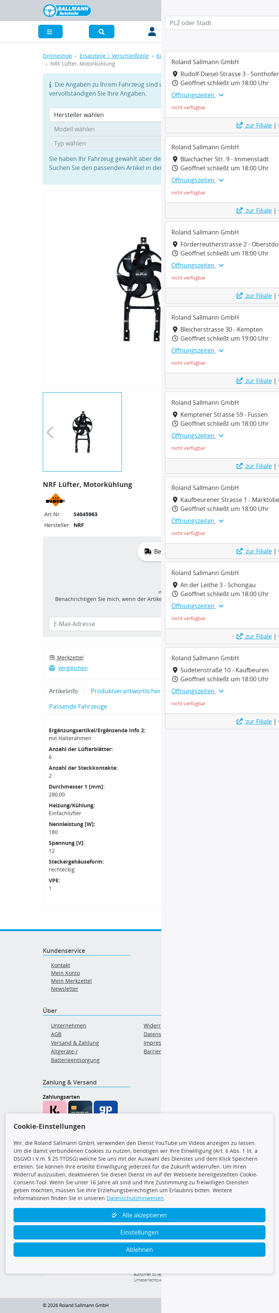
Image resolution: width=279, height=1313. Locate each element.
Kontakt (60, 965)
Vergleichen (68, 668)
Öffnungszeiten (197, 95)
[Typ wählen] (139, 143)
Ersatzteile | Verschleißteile (114, 55)
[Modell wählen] (139, 129)
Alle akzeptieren (139, 1215)
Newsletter (64, 988)
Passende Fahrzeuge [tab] (78, 706)
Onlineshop (57, 55)
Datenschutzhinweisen (135, 1198)
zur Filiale (254, 125)
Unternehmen (68, 1025)
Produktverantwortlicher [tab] (126, 691)
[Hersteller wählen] (139, 115)
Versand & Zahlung (75, 1042)
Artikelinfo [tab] (63, 691)
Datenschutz (159, 1034)
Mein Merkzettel (71, 980)
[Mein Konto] (152, 31)
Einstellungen (139, 1232)
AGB (56, 1034)
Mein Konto (65, 972)
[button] (101, 31)
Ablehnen (139, 1249)
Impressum (158, 1042)
